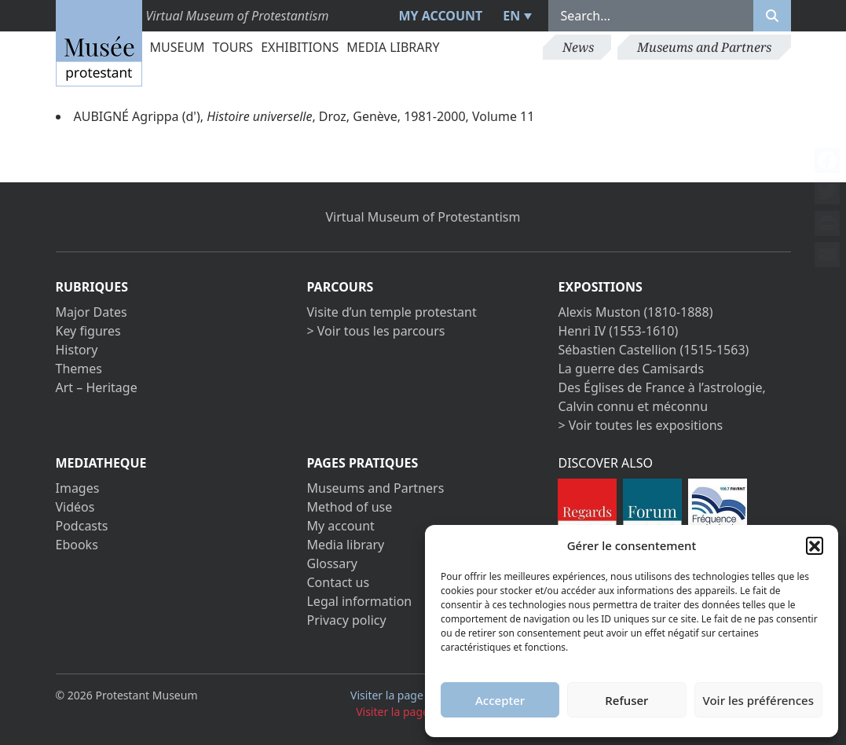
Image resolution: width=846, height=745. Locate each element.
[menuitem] (515, 16)
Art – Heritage (96, 387)
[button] (814, 545)
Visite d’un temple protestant (391, 312)
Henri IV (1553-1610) (618, 330)
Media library (392, 47)
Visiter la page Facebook (419, 695)
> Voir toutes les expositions (640, 425)
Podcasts (82, 525)
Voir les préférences (758, 700)
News (578, 47)
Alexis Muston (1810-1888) (635, 312)
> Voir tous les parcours (375, 330)
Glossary (331, 563)
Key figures (88, 330)
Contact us (337, 582)
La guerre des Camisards (631, 368)
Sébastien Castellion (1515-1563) (653, 349)
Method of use (349, 507)
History (77, 349)
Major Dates (91, 312)
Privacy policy (346, 620)
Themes (79, 368)
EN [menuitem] (511, 15)
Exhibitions (300, 47)
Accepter (500, 700)
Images (78, 488)
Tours (233, 47)
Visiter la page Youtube (423, 711)
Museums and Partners (704, 47)
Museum (177, 47)
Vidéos (75, 507)
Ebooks (77, 544)
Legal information (359, 601)
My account (440, 15)
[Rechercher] (772, 15)
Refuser (626, 700)
